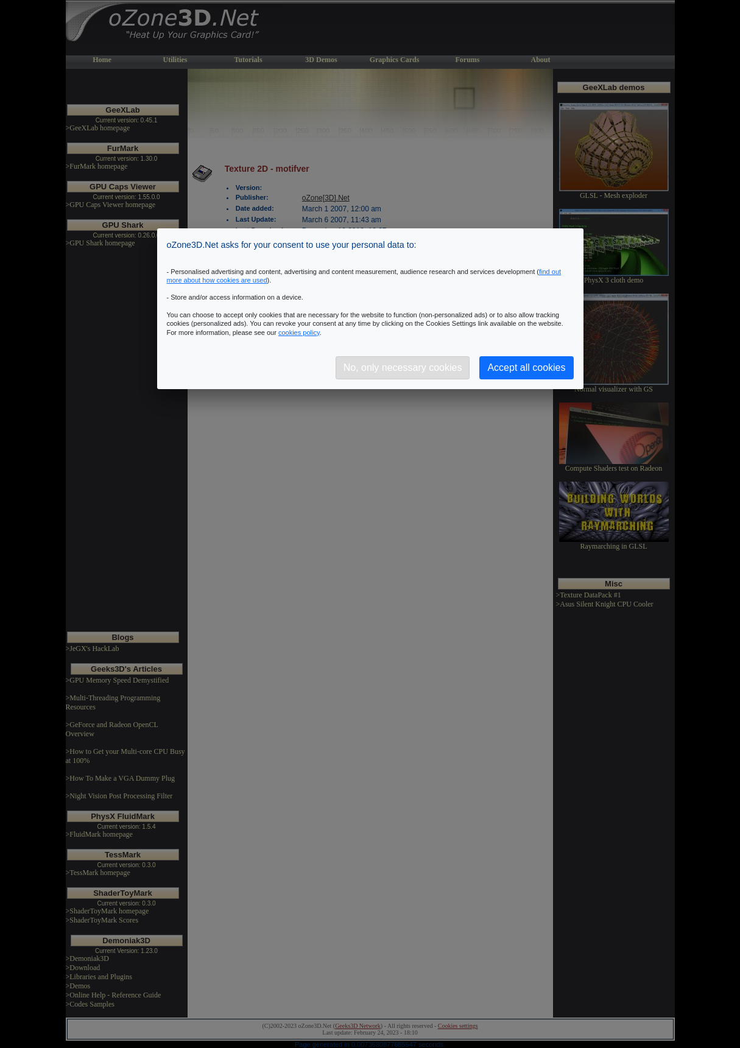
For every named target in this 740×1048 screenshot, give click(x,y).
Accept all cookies (526, 367)
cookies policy (299, 332)
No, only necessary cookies (403, 367)
